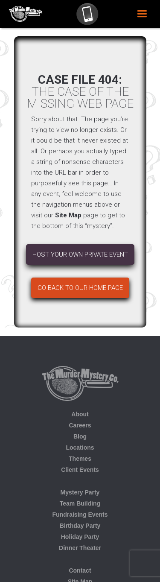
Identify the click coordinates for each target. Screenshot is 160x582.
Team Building (80, 503)
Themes (80, 458)
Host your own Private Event (80, 254)
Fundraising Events (80, 514)
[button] (141, 14)
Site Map (68, 215)
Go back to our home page (80, 288)
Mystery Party (80, 492)
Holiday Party (80, 536)
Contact (80, 570)
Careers (80, 425)
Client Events (80, 469)
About (79, 414)
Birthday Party (80, 525)
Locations (80, 447)
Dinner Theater (80, 547)
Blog (80, 436)
